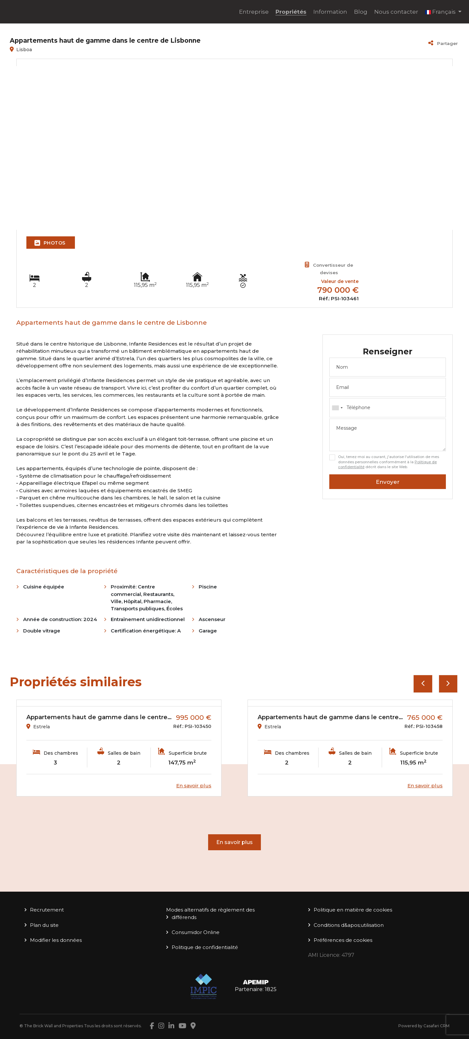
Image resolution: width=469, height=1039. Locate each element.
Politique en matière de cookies (353, 910)
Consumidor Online (196, 932)
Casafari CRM (436, 1025)
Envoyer (388, 482)
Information (330, 11)
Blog (360, 11)
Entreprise (254, 11)
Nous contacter (396, 11)
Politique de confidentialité (205, 947)
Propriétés (291, 11)
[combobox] (388, 407)
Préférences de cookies (343, 940)
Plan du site (44, 925)
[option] (119, 748)
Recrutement (47, 910)
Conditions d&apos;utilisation (349, 925)
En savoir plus (234, 842)
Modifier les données (56, 940)
